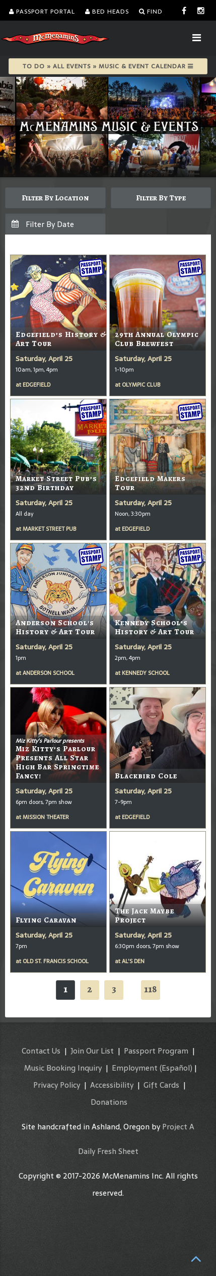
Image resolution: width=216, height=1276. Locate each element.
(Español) (176, 1068)
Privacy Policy (56, 1085)
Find (151, 12)
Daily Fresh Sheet (108, 1151)
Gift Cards (161, 1085)
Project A (178, 1126)
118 (150, 989)
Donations (109, 1102)
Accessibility (111, 1085)
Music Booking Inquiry (63, 1068)
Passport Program (156, 1051)
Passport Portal (42, 12)
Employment (135, 1068)
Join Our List (92, 1051)
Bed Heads (107, 12)
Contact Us (41, 1051)
